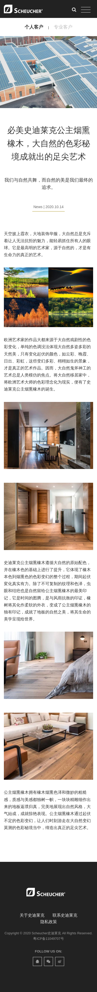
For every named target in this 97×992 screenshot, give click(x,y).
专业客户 (63, 27)
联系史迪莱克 (65, 915)
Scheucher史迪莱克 (46, 933)
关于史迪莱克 (32, 915)
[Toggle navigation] (85, 10)
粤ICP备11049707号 (48, 939)
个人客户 (34, 27)
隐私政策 (48, 922)
